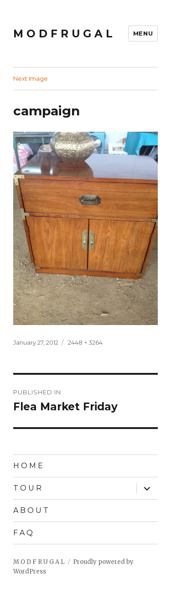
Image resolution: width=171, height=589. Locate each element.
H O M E (28, 465)
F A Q (23, 532)
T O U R (27, 488)
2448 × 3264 (85, 342)
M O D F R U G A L (63, 33)
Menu (143, 33)
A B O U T (30, 510)
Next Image (30, 78)
